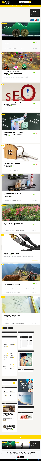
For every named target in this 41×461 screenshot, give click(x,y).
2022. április (11, 368)
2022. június (11, 366)
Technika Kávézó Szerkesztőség (26, 453)
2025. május (11, 342)
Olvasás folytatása (35, 48)
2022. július (11, 364)
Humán (22, 5)
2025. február (4, 344)
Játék (30, 5)
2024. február (11, 353)
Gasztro (13, 5)
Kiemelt (34, 5)
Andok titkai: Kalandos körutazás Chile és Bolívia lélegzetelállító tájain (12, 284)
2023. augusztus (5, 357)
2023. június (4, 359)
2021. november (5, 373)
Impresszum (20, 452)
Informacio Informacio (8, 105)
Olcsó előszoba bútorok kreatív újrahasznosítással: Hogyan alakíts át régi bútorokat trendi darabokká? (10, 420)
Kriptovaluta (4, 23)
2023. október (12, 355)
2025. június (4, 342)
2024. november (5, 346)
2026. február (5, 339)
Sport (19, 7)
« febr (20, 347)
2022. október (12, 362)
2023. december (5, 355)
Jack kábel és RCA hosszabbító (11, 253)
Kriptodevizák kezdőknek (10, 42)
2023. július (11, 357)
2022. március (5, 370)
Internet (26, 5)
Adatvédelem (33, 452)
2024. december (12, 344)
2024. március (5, 353)
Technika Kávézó (7, 43)
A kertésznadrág (19, 446)
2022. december (5, 362)
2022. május (4, 368)
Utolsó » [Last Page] (11, 327)
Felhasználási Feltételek (27, 452)
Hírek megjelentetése (9, 452)
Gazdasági (18, 5)
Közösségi (38, 5)
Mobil (16, 7)
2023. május (11, 359)
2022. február (11, 370)
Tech (22, 7)
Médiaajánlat (15, 452)
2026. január (11, 339)
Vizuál (26, 7)
